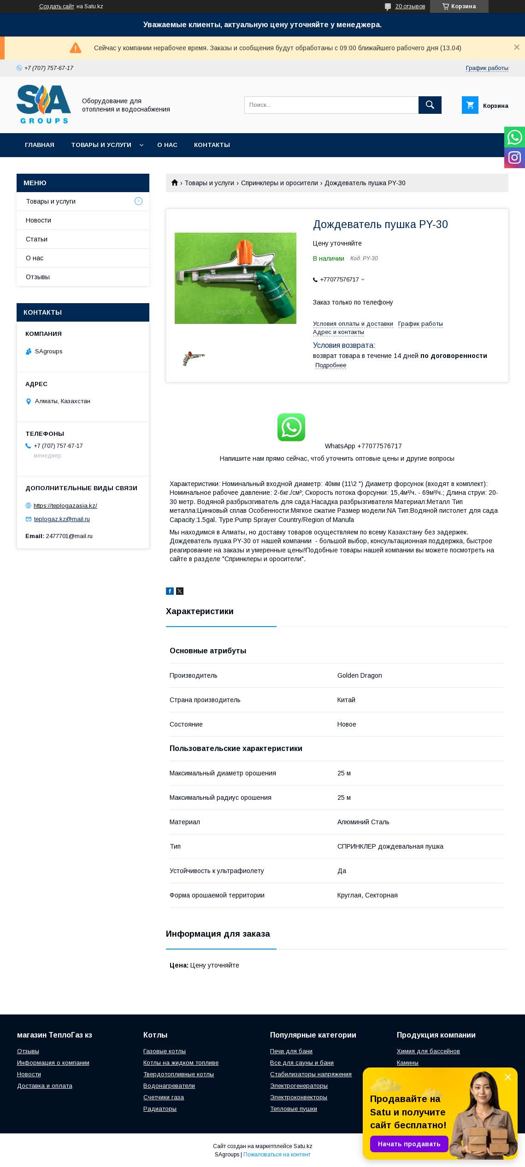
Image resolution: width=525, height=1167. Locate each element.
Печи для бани (291, 1051)
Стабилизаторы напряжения (311, 1074)
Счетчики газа (163, 1097)
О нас (167, 144)
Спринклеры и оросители (279, 183)
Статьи (36, 239)
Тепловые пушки (293, 1108)
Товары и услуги (101, 144)
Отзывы (38, 277)
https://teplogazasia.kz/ (65, 505)
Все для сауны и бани (302, 1062)
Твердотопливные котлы (178, 1074)
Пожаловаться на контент (277, 1154)
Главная (39, 144)
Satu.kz (303, 1146)
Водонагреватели (169, 1085)
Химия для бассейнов (428, 1051)
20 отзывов (410, 6)
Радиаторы (160, 1108)
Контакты (212, 144)
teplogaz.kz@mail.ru (62, 519)
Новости (38, 220)
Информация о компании (53, 1062)
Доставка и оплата (44, 1085)
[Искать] (430, 105)
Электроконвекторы (298, 1097)
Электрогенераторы (299, 1085)
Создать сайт (56, 6)
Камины (408, 1062)
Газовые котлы (164, 1051)
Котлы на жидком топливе (180, 1062)
